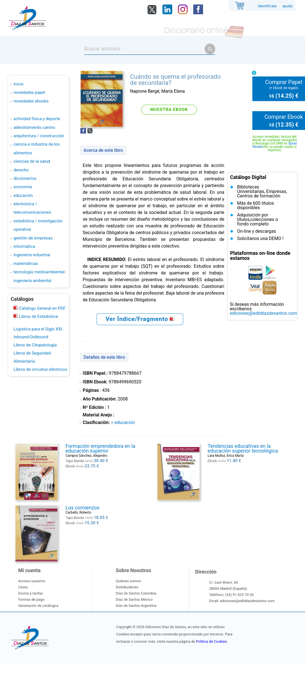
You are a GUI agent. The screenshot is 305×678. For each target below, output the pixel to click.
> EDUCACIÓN (123, 422)
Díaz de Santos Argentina (136, 606)
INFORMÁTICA (24, 246)
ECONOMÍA (22, 186)
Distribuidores (127, 587)
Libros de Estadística (38, 316)
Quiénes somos (128, 581)
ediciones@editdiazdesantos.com (263, 313)
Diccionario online (196, 30)
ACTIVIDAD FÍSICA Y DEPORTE (36, 118)
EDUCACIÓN (23, 195)
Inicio (18, 84)
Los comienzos (82, 508)
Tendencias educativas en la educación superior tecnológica (243, 448)
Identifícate (267, 6)
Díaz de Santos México (134, 599)
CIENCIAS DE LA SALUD (31, 161)
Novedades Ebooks (30, 101)
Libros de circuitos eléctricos (40, 369)
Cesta (22, 587)
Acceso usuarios (31, 581)
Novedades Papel (29, 92)
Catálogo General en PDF (42, 308)
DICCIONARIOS (24, 178)
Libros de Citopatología (35, 345)
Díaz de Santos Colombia (136, 593)
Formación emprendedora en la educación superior (100, 448)
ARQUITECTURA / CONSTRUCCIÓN (38, 135)
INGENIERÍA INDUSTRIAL (31, 254)
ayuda (287, 6)
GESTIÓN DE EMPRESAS (32, 238)
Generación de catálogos (38, 606)
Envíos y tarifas (30, 593)
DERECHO (21, 170)
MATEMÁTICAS (25, 263)
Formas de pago (31, 599)
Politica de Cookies (211, 641)
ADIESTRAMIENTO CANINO (34, 127)
